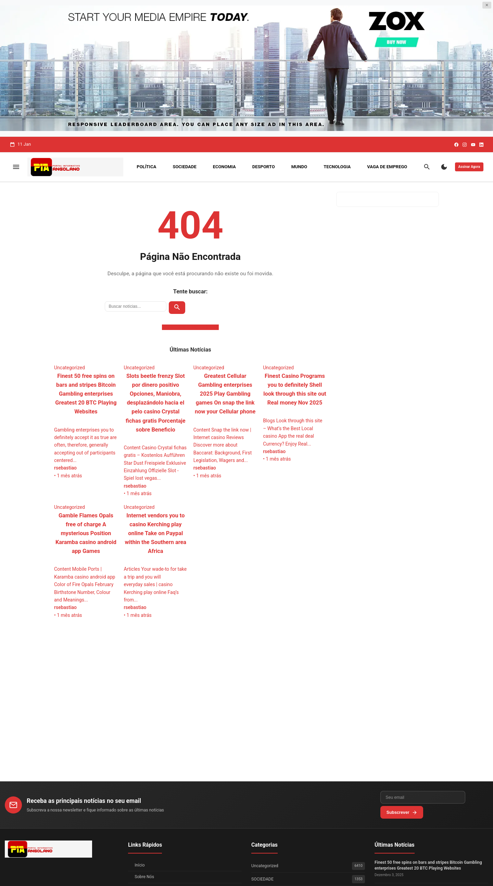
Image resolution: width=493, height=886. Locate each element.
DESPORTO (263, 166)
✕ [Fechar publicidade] (487, 5)
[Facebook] (456, 145)
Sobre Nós (144, 876)
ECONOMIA (224, 166)
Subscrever (467, 810)
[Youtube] (473, 145)
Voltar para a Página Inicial (190, 327)
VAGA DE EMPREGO (387, 166)
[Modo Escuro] (444, 167)
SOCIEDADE (184, 166)
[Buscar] (427, 167)
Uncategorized (308, 866)
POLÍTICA (146, 166)
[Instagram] (465, 145)
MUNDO (299, 166)
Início (140, 865)
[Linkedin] (481, 145)
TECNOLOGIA (337, 166)
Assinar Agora (469, 167)
